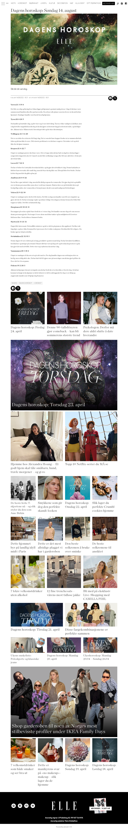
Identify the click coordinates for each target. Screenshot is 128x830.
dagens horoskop (25, 283)
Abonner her (108, 4)
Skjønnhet (33, 3)
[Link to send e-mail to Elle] (33, 806)
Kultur (52, 3)
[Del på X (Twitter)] (115, 98)
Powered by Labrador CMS (64, 827)
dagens (14, 283)
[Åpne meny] (3, 3)
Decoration (62, 3)
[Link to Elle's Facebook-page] (20, 806)
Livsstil (44, 3)
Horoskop (22, 3)
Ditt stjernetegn (94, 3)
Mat (71, 3)
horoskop (38, 283)
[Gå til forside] (7, 3)
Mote (13, 3)
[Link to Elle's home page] (64, 806)
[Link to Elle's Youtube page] (26, 806)
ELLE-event (80, 3)
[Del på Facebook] (110, 98)
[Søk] (118, 4)
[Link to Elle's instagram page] (13, 806)
